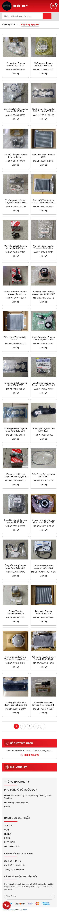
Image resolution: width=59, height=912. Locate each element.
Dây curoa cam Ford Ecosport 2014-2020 (43, 566)
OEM (6, 829)
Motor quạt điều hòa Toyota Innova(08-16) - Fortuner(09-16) (15, 659)
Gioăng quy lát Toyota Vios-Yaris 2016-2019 (15, 429)
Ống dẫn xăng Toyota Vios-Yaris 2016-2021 (15, 566)
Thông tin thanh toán (14, 869)
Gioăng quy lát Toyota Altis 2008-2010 (15, 384)
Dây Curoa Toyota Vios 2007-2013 (43, 475)
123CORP (23, 909)
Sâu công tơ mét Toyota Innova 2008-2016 (16, 110)
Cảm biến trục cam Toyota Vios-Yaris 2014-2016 (43, 705)
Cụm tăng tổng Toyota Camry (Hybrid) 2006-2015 (43, 339)
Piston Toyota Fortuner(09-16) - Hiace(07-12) (15, 613)
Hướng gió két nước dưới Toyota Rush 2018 (15, 703)
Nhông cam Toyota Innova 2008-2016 (43, 64)
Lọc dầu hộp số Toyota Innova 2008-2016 (15, 521)
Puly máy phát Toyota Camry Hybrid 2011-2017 (43, 292)
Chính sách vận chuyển (14, 865)
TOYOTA (8, 825)
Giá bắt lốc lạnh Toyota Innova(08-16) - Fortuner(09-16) (15, 157)
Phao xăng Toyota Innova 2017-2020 (15, 64)
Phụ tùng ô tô (8, 24)
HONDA (7, 834)
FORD (7, 838)
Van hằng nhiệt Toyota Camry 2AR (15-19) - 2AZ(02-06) (15, 248)
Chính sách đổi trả (12, 861)
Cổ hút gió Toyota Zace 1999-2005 (43, 429)
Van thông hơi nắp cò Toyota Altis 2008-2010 (43, 384)
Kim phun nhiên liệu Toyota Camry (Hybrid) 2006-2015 (15, 476)
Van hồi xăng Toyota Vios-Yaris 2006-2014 (43, 247)
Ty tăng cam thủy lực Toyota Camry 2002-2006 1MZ (15, 202)
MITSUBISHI (9, 842)
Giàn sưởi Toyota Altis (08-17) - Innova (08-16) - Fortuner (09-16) (43, 202)
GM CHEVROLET (12, 846)
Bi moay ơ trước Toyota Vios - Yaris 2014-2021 (43, 521)
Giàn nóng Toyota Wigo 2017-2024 (15, 338)
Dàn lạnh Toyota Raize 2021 (43, 155)
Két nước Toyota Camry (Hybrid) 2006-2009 (43, 658)
